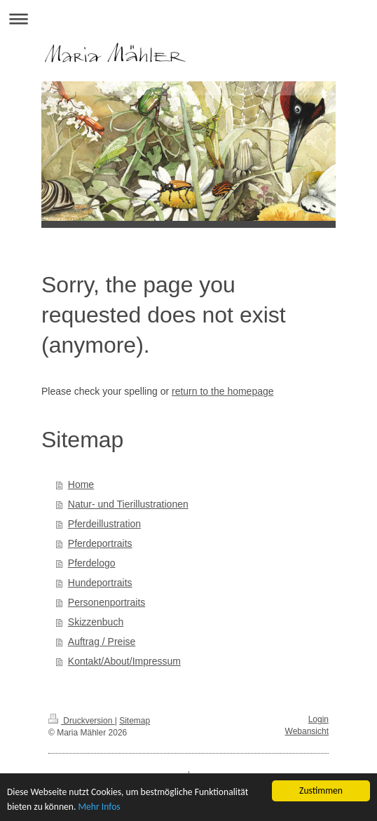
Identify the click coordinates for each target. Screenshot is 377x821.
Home (81, 484)
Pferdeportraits (100, 543)
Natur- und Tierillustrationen (128, 504)
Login (318, 719)
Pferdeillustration (104, 523)
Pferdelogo (92, 563)
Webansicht (307, 731)
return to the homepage (223, 391)
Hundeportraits (100, 582)
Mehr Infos (99, 809)
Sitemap (134, 721)
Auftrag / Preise (102, 641)
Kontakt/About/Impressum (124, 661)
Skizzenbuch (95, 621)
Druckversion (81, 721)
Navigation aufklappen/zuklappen (188, 19)
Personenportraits (107, 602)
